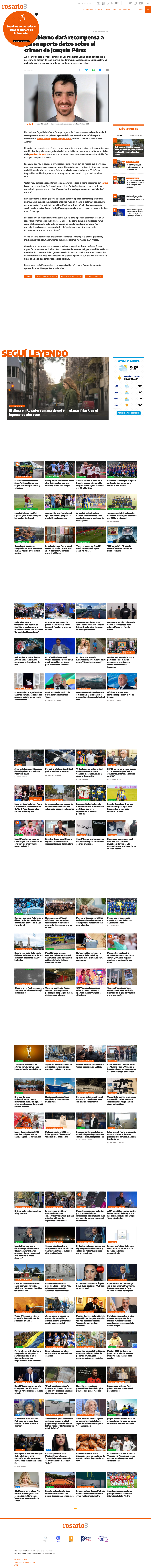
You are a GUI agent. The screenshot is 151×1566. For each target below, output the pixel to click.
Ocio (133, 9)
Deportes (126, 9)
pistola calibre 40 (37, 154)
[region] (75, 21)
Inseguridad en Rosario (46, 276)
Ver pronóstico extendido (128, 413)
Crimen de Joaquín (94, 276)
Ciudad (100, 9)
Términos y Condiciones (24, 1562)
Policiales (117, 9)
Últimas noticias (89, 9)
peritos (104, 183)
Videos (140, 9)
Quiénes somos (20, 1559)
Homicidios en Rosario (71, 276)
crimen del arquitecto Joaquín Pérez (54, 138)
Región (108, 9)
